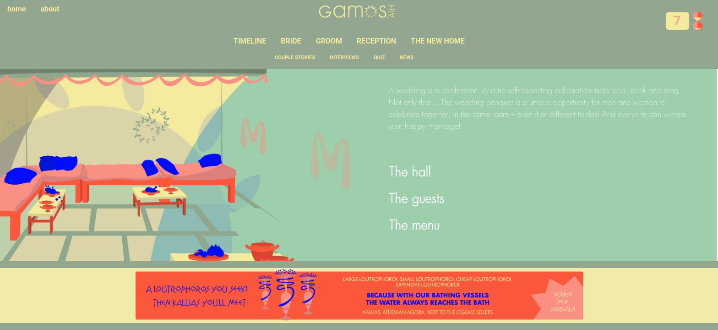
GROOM (329, 41)
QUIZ (379, 57)
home (16, 9)
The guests (416, 199)
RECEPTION (376, 41)
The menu (414, 226)
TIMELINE (250, 41)
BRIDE (291, 41)
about (50, 9)
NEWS (406, 57)
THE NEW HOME (438, 41)
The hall (410, 173)
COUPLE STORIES (295, 57)
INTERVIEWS (344, 57)
